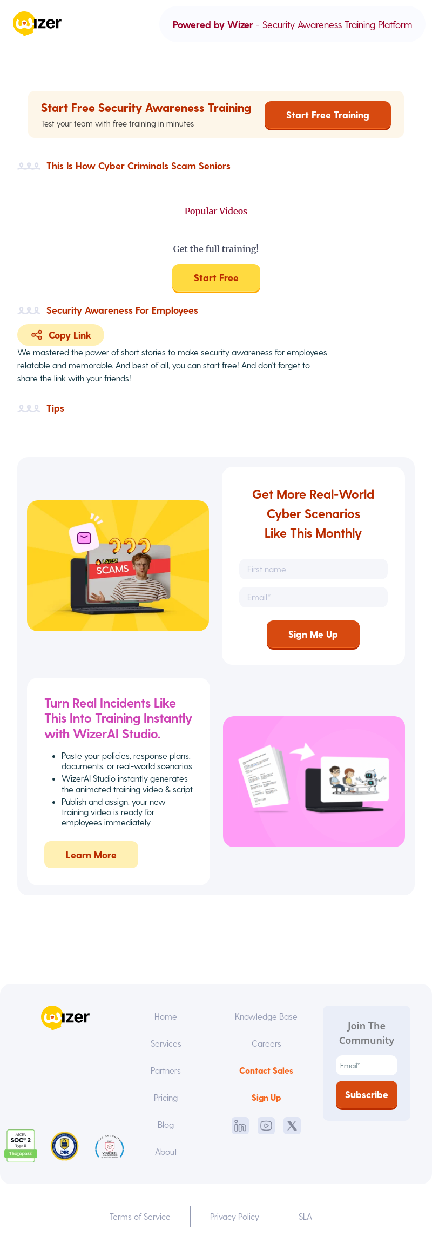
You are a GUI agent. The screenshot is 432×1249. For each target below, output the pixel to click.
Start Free (216, 277)
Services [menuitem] (166, 1043)
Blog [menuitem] (166, 1124)
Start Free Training (327, 114)
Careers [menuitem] (266, 1043)
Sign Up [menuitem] (266, 1097)
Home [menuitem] (165, 1016)
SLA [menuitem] (305, 1216)
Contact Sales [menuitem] (266, 1070)
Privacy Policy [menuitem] (234, 1216)
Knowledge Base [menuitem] (266, 1016)
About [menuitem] (166, 1151)
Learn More (91, 863)
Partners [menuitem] (166, 1070)
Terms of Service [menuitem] (140, 1216)
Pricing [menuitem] (166, 1097)
